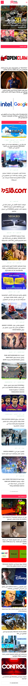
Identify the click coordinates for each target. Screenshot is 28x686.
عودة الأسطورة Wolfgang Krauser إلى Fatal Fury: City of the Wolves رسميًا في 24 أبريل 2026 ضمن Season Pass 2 (21, 36)
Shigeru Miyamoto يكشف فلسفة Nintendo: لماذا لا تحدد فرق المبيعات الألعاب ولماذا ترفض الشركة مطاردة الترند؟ (7, 35)
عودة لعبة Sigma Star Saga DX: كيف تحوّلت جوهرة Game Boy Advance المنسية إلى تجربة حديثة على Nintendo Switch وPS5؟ (13, 482)
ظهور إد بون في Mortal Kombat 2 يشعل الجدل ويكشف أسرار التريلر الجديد (13, 452)
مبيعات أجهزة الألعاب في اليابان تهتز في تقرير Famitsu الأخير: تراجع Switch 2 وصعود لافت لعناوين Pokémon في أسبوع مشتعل (14, 208)
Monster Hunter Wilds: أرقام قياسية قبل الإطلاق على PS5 (15, 633)
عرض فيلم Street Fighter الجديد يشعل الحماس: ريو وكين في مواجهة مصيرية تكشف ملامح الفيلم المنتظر (14, 92)
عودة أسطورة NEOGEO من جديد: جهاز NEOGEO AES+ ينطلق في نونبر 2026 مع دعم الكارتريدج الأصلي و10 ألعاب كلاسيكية (14, 238)
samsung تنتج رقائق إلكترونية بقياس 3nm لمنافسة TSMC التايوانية (14, 655)
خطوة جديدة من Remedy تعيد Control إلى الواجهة (14, 678)
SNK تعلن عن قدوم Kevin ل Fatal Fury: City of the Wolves (14, 610)
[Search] (2, 2)
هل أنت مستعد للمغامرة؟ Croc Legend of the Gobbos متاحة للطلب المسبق (15, 518)
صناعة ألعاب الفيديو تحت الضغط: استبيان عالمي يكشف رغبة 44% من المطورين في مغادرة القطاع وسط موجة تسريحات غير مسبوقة (14, 176)
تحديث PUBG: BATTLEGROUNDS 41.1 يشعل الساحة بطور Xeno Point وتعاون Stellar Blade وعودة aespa (13, 357)
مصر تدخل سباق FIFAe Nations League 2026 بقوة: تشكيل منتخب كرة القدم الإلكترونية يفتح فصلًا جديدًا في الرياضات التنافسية (13, 422)
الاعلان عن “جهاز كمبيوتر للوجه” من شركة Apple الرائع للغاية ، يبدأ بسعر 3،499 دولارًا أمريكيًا (14, 542)
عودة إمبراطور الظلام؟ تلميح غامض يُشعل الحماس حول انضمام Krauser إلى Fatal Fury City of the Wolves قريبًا (14, 268)
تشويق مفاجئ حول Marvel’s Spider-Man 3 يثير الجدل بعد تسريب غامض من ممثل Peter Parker (13, 327)
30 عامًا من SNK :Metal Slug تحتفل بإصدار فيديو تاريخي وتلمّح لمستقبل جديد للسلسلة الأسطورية (14, 24)
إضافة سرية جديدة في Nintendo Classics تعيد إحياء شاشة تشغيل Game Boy (15, 565)
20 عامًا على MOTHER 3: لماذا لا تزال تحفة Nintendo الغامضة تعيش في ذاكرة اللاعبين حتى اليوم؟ (14, 146)
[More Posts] (14, 491)
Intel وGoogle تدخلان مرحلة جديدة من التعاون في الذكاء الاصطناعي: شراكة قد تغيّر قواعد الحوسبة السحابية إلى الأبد (14, 116)
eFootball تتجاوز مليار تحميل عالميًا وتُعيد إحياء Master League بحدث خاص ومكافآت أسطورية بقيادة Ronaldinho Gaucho (13, 388)
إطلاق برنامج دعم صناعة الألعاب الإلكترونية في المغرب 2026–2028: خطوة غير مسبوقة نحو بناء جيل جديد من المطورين (14, 297)
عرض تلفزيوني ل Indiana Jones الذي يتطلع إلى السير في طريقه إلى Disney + (14, 588)
